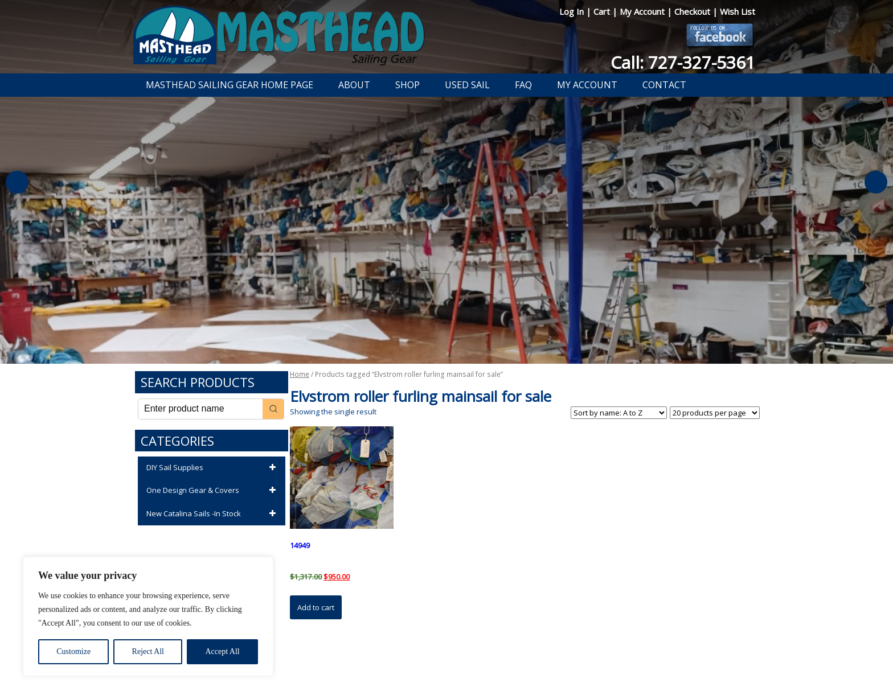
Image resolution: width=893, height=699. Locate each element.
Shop (407, 85)
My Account (643, 11)
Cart (602, 11)
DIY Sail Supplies (213, 468)
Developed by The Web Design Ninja (447, 674)
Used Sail (467, 85)
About (354, 85)
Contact (664, 85)
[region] (148, 616)
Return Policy (433, 661)
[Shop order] (619, 412)
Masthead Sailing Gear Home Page (229, 85)
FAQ (523, 85)
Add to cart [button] (315, 607)
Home (299, 374)
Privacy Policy (380, 661)
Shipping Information (500, 661)
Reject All (148, 651)
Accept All (222, 651)
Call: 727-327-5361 (683, 62)
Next (876, 182)
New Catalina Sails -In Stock (213, 514)
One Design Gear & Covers (213, 490)
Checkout (693, 11)
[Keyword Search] (200, 409)
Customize (73, 651)
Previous (17, 182)
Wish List (737, 11)
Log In (572, 11)
